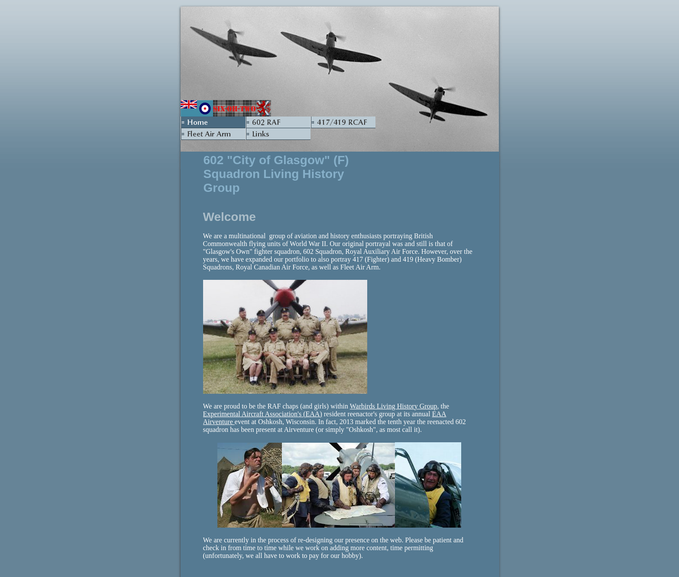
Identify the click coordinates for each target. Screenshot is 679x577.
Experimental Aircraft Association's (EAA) (262, 414)
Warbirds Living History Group (393, 406)
